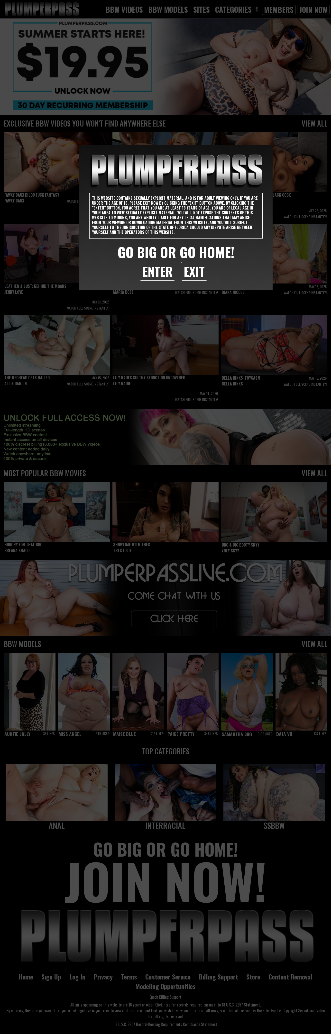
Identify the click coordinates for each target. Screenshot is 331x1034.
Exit (194, 271)
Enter (157, 271)
